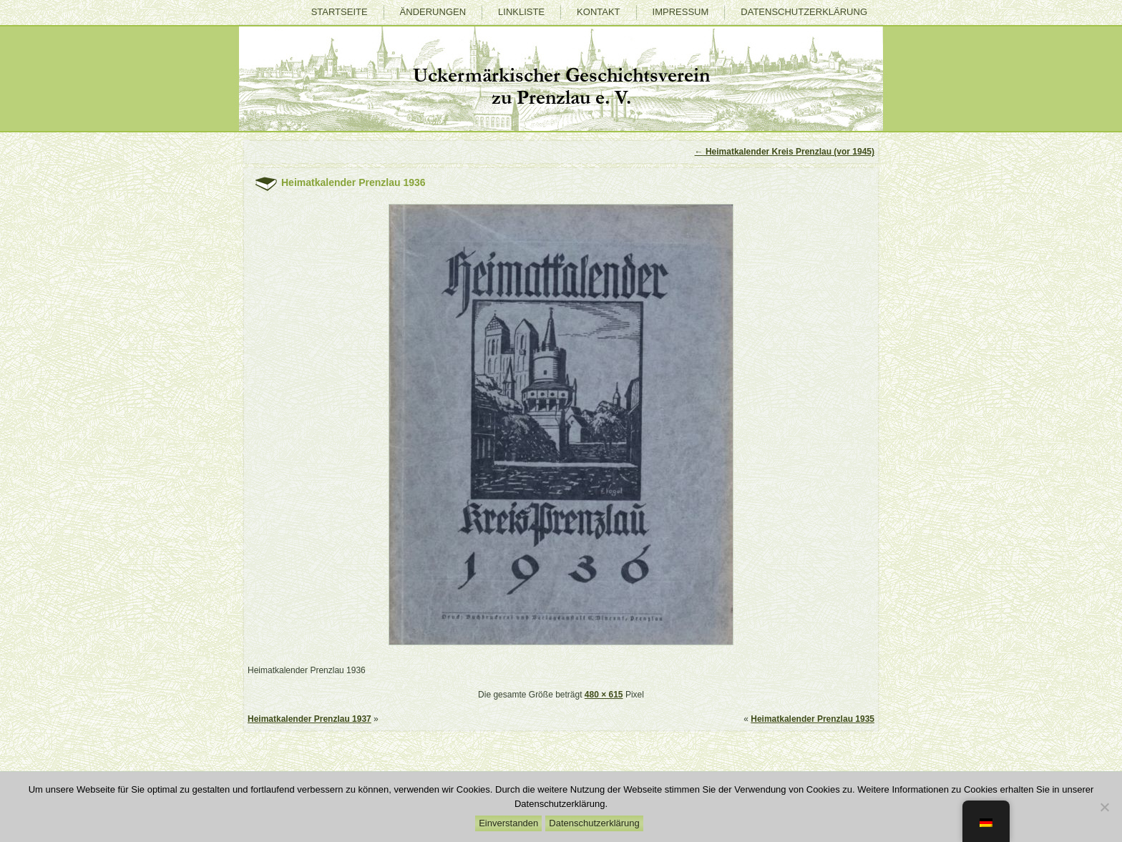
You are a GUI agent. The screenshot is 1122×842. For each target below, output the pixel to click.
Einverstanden (508, 823)
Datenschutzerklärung (804, 11)
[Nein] (1104, 807)
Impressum (681, 11)
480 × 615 (604, 695)
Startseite (339, 11)
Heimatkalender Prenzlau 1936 (353, 182)
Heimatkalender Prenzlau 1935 (812, 719)
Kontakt (598, 11)
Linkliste (521, 11)
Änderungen (433, 11)
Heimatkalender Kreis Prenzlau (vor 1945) (784, 152)
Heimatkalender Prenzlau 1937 (309, 719)
